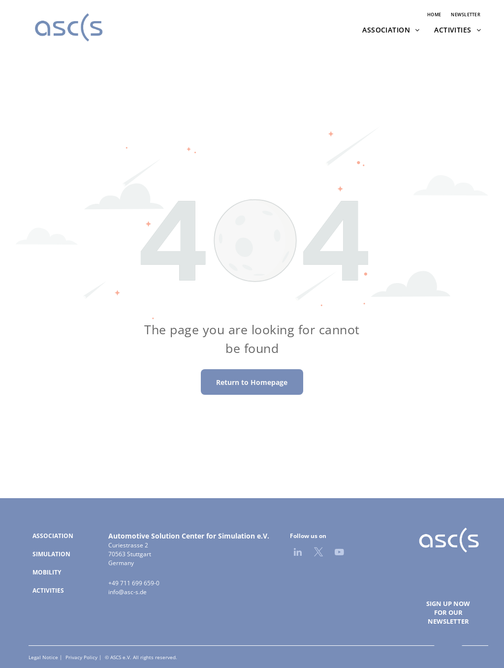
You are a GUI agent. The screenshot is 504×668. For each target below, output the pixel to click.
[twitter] (318, 553)
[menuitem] (434, 14)
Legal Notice (43, 657)
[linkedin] (298, 553)
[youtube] (339, 553)
